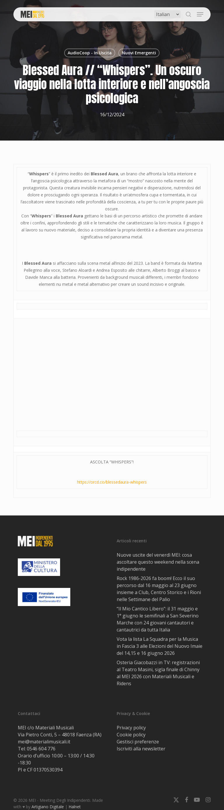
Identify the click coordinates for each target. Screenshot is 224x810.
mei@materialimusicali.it (44, 741)
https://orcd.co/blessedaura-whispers (112, 482)
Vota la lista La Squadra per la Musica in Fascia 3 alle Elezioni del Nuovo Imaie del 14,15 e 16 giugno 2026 (159, 646)
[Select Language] (167, 14)
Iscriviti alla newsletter (141, 748)
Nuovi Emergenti (139, 53)
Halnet (75, 806)
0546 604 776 (41, 748)
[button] (200, 14)
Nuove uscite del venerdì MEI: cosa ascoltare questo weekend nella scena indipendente (158, 562)
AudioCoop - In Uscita (90, 53)
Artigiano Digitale (48, 806)
